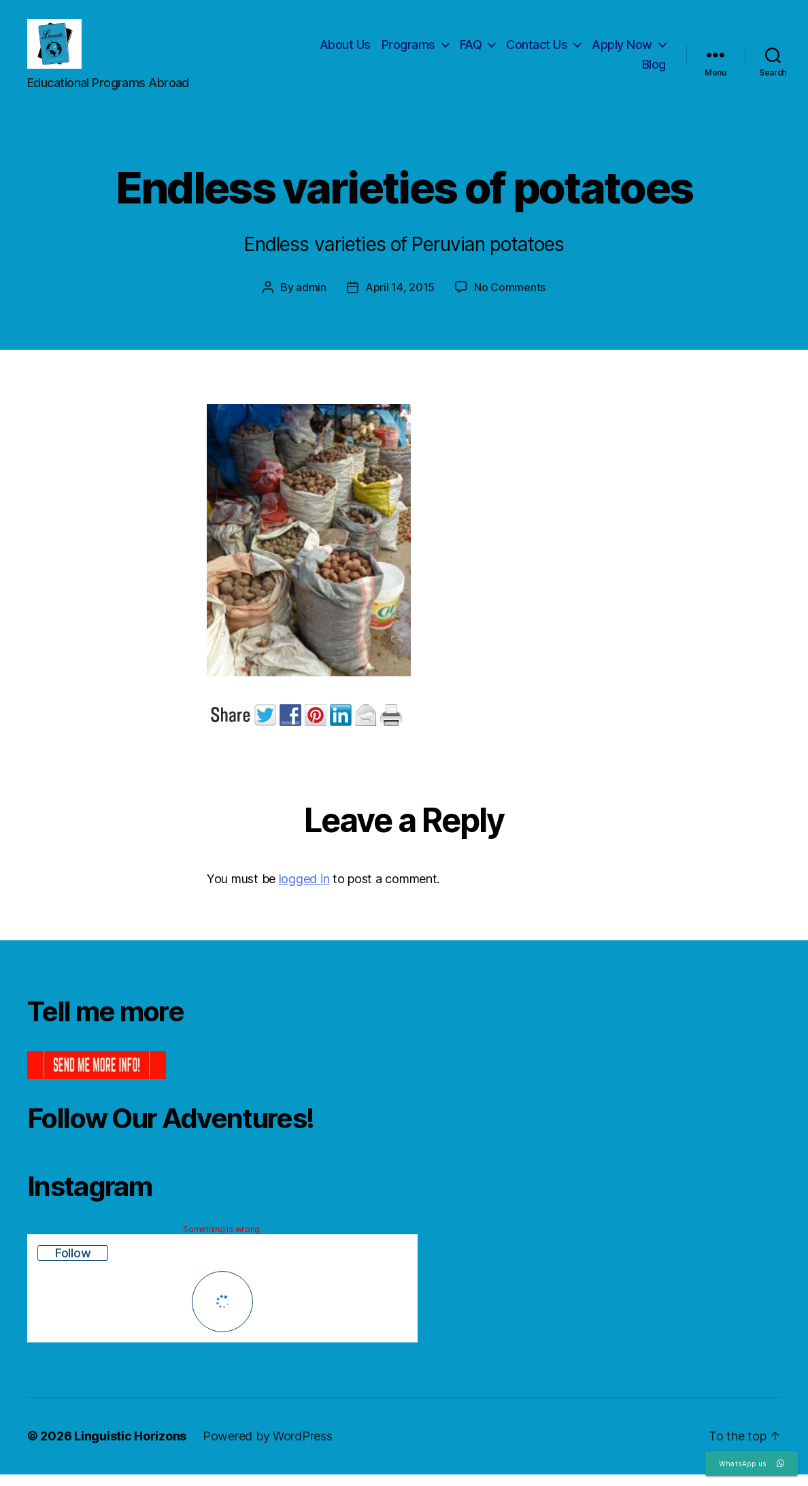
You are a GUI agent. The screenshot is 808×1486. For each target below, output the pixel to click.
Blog (654, 70)
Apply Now (622, 50)
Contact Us (536, 50)
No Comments (509, 299)
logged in (304, 890)
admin (311, 299)
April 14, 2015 (400, 299)
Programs (408, 50)
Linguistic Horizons (130, 1447)
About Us (345, 50)
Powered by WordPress (268, 1447)
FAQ (471, 50)
